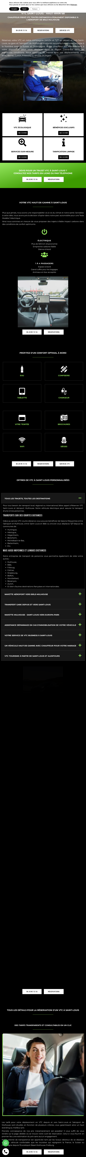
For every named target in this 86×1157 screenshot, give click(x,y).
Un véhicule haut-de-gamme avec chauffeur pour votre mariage (40, 646)
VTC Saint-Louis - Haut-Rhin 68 (43, 13)
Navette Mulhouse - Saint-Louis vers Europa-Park (32, 615)
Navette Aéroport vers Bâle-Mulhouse (26, 594)
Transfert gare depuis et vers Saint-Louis (28, 605)
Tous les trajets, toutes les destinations (27, 499)
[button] (43, 498)
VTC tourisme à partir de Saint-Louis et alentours (32, 656)
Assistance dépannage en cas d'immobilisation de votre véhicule (40, 625)
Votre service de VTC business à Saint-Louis (28, 635)
